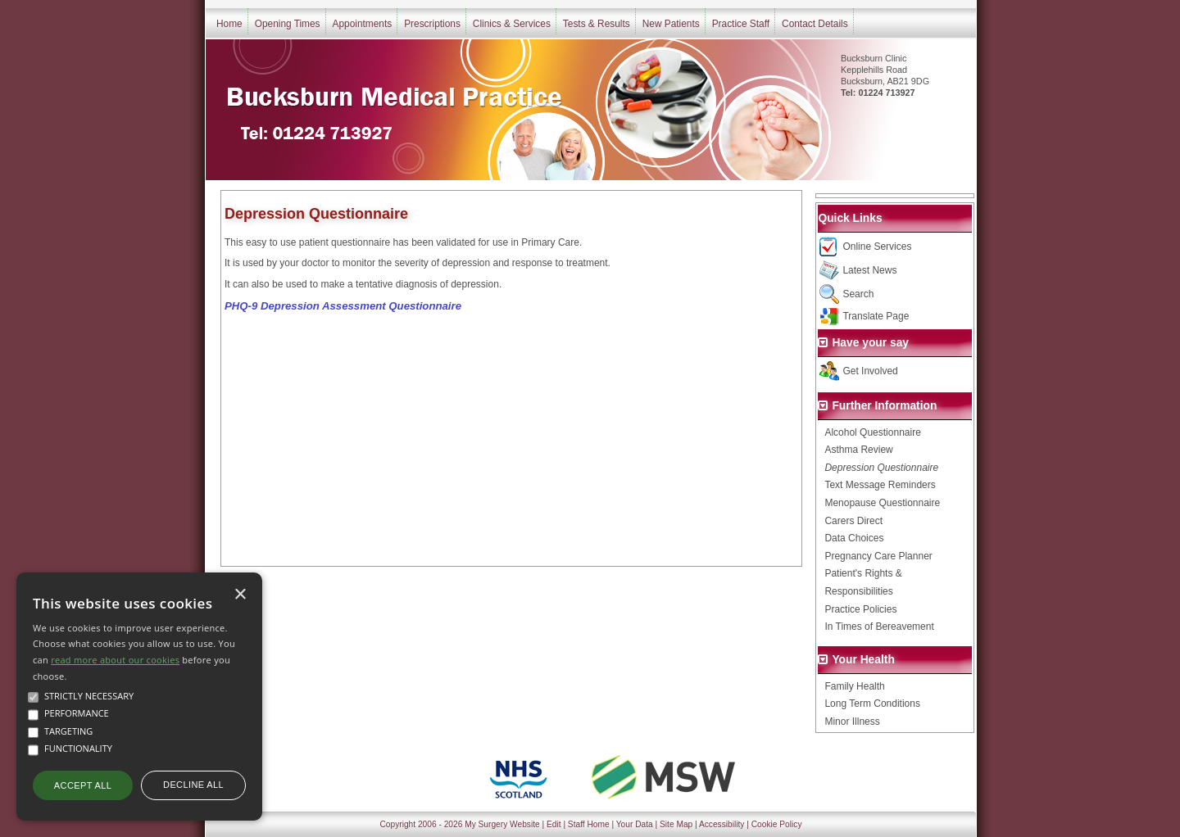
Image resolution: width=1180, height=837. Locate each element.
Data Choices (853, 538)
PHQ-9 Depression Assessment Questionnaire (343, 306)
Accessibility (721, 824)
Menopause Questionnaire (882, 503)
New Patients (671, 23)
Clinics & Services (512, 23)
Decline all (193, 784)
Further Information (884, 406)
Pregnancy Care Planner (878, 556)
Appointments (363, 23)
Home (229, 23)
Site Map (676, 824)
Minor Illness (851, 721)
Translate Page (875, 316)
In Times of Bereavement (878, 626)
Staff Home (589, 824)
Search (858, 294)
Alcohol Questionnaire (872, 432)
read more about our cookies (115, 660)
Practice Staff (740, 23)
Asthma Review (858, 449)
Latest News (869, 270)
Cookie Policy (776, 824)
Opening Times (287, 23)
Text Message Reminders (879, 485)
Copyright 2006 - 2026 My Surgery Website (460, 824)
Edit (554, 824)
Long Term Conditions (872, 703)
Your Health (863, 660)
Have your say (870, 343)
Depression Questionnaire (881, 467)
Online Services (876, 246)
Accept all (82, 785)
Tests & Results (596, 23)
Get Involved (869, 371)
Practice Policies (860, 609)
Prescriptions (432, 23)
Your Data (634, 824)
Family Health (854, 686)
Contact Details (815, 23)
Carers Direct (853, 521)
